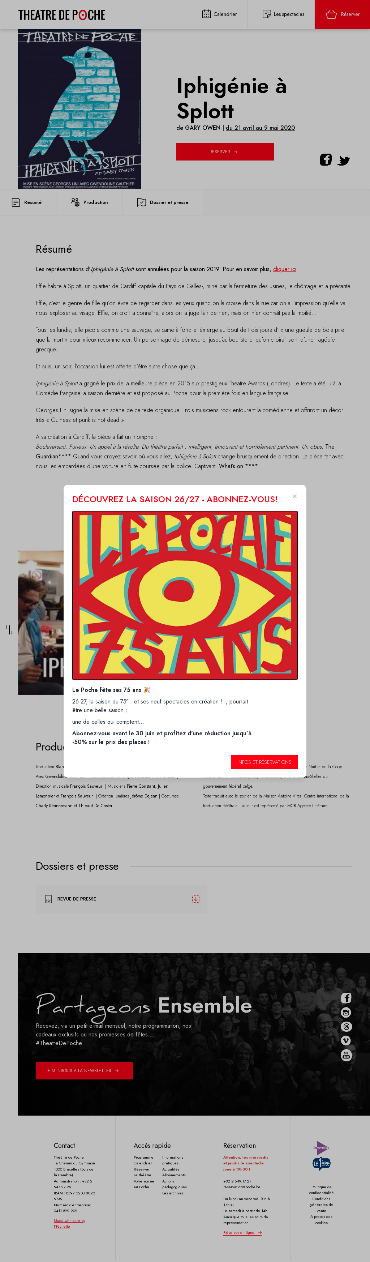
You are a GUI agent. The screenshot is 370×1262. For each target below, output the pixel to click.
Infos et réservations (264, 762)
